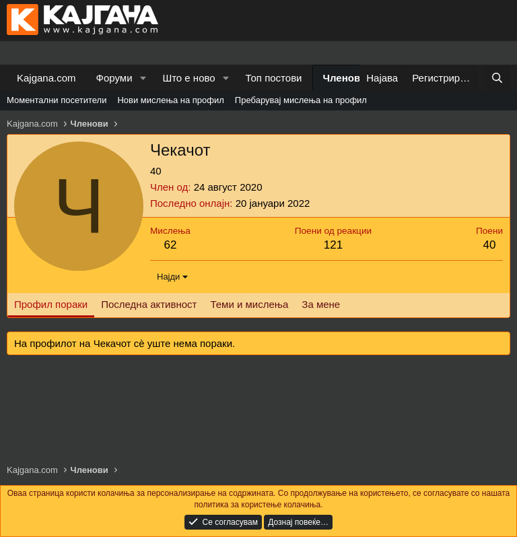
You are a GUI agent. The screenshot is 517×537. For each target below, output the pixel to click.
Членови (345, 78)
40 (489, 245)
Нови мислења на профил (170, 100)
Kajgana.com (46, 78)
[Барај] (497, 77)
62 (170, 245)
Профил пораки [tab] (51, 304)
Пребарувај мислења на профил (301, 100)
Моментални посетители (56, 100)
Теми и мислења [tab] (249, 304)
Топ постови (274, 78)
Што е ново (188, 78)
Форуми (114, 78)
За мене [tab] (321, 304)
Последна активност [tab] (149, 304)
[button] (142, 77)
